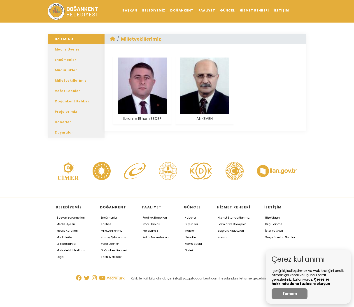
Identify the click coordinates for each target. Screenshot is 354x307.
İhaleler (190, 231)
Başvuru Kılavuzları (231, 231)
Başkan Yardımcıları (71, 217)
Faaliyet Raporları (155, 217)
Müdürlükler (66, 70)
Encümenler (65, 60)
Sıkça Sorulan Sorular (280, 237)
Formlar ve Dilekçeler (232, 224)
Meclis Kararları (67, 231)
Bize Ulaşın (272, 217)
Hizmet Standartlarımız (233, 217)
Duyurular (64, 132)
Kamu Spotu (193, 244)
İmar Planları (151, 224)
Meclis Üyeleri (68, 49)
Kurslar (222, 237)
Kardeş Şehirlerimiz (113, 237)
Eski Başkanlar (66, 244)
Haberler (63, 122)
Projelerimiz (66, 111)
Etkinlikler (191, 237)
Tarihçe (106, 224)
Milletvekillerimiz (71, 80)
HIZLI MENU (63, 39)
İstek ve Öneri (274, 231)
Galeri (189, 250)
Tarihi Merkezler (111, 257)
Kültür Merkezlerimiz (156, 237)
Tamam (289, 293)
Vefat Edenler (67, 91)
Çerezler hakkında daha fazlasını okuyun (301, 281)
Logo (60, 257)
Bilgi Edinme (273, 224)
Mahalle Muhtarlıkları (71, 250)
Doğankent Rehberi (73, 101)
